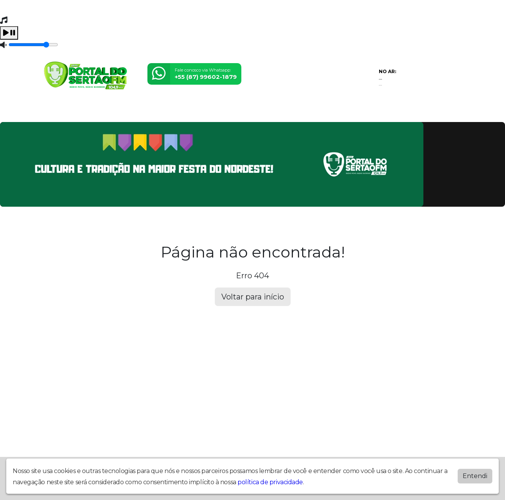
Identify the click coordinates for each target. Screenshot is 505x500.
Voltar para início (252, 296)
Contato (191, 111)
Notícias (161, 111)
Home (49, 111)
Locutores (127, 111)
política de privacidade (270, 482)
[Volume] (33, 45)
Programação (85, 111)
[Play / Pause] (9, 33)
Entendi (475, 476)
